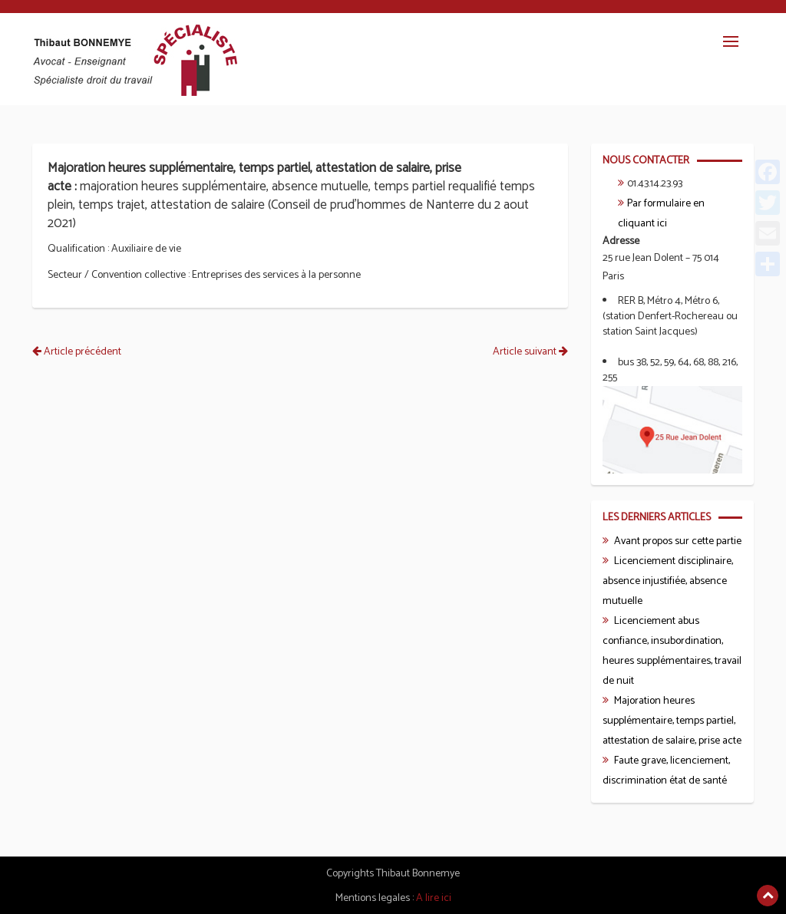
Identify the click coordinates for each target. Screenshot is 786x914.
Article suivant (530, 352)
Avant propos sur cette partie (677, 541)
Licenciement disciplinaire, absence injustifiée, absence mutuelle (668, 581)
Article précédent (76, 352)
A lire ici (433, 898)
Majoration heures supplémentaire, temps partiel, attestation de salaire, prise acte (672, 721)
